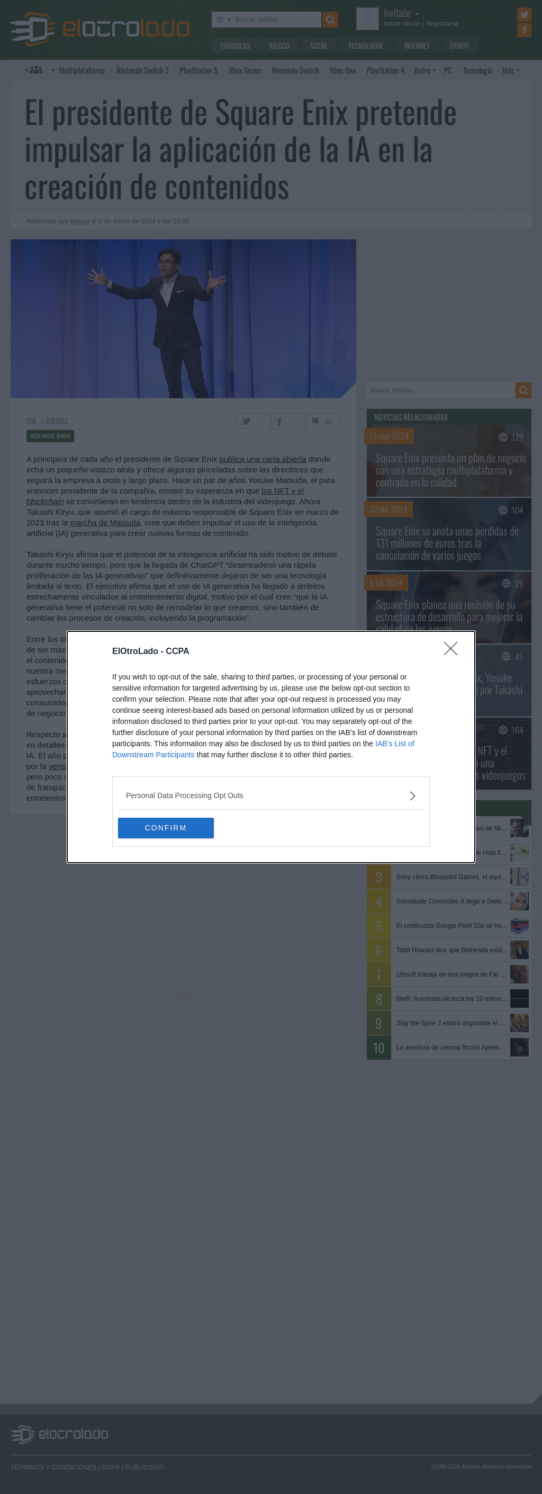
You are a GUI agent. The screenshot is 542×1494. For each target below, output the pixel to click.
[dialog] (271, 747)
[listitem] (271, 795)
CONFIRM (168, 828)
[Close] (454, 652)
